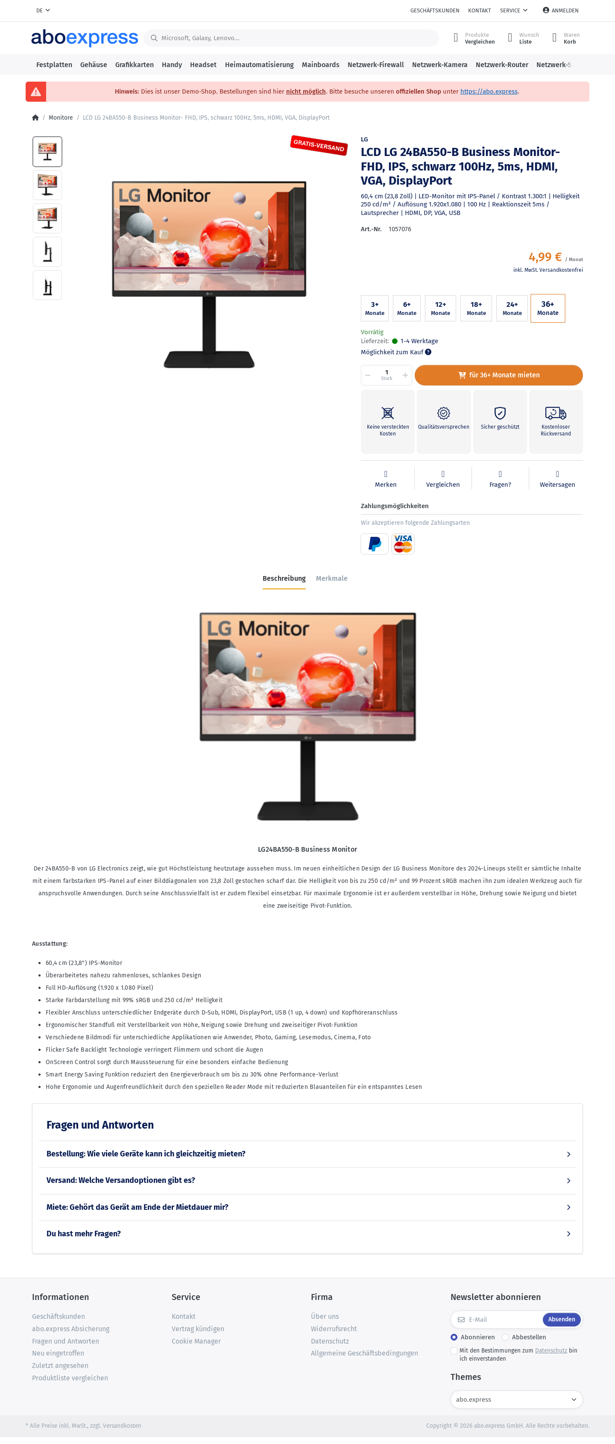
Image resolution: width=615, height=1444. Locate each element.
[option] (209, 274)
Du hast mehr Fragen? (84, 1233)
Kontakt (479, 10)
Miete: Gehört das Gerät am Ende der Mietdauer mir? (137, 1207)
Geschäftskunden (435, 10)
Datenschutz (551, 1350)
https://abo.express (489, 91)
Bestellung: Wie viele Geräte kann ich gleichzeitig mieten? (146, 1154)
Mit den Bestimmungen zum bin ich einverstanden (518, 1354)
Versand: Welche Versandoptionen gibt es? (121, 1180)
